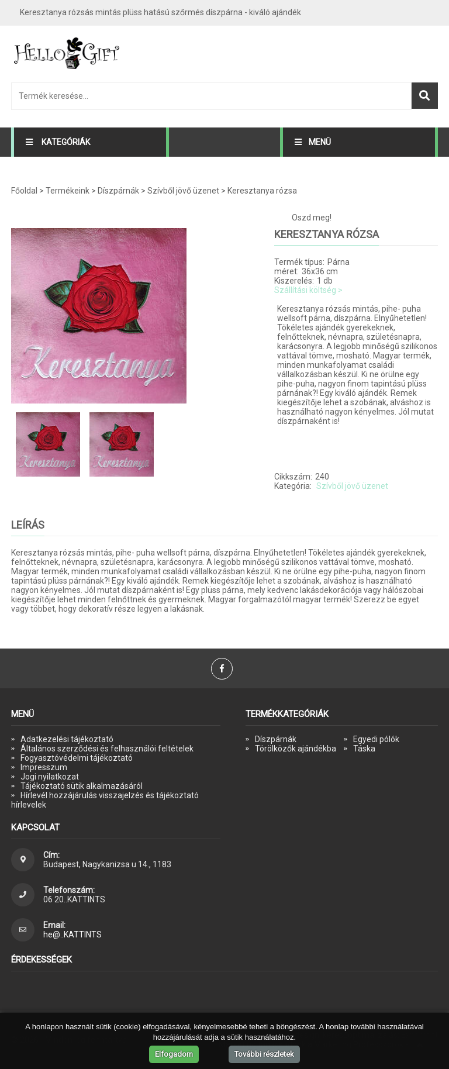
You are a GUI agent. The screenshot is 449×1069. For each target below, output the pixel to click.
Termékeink (67, 190)
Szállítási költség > (308, 290)
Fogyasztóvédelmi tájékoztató (76, 758)
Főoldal (24, 190)
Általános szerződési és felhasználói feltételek (107, 748)
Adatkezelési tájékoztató (66, 739)
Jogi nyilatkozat (49, 776)
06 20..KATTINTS (74, 899)
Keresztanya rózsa (262, 190)
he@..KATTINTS (72, 934)
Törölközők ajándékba (295, 748)
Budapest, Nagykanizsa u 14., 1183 (107, 864)
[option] (128, 316)
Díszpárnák (118, 190)
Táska (364, 748)
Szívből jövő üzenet (183, 190)
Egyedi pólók (376, 739)
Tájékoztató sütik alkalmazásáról (81, 786)
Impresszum (43, 767)
